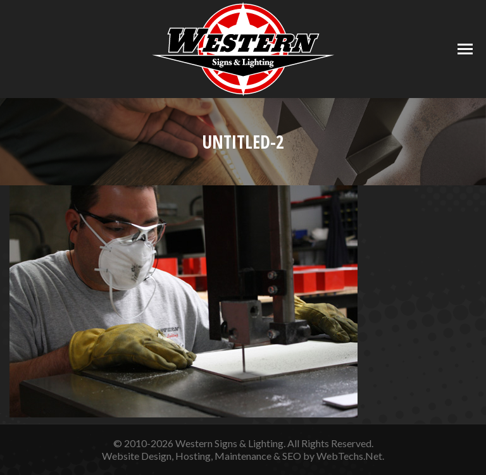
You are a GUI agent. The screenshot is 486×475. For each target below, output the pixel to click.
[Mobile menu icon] (465, 49)
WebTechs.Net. (350, 456)
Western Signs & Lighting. (230, 443)
